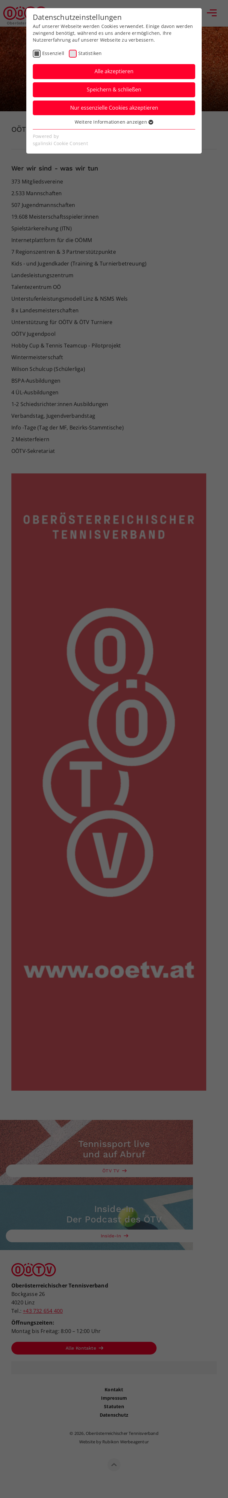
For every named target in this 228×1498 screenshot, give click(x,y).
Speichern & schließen (114, 89)
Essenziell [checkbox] (53, 53)
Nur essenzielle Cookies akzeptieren (114, 107)
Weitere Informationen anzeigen (114, 122)
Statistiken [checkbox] (90, 53)
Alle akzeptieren (114, 71)
